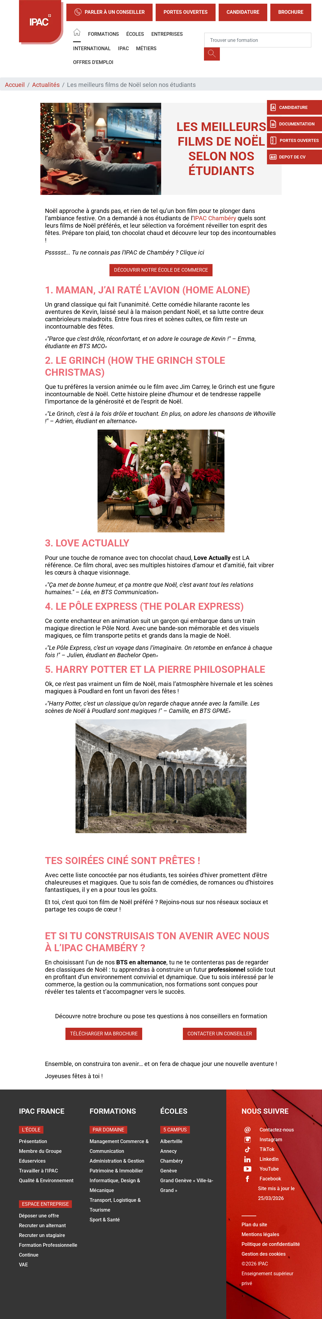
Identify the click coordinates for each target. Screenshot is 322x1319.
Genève (168, 1171)
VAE (23, 1265)
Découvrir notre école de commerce (161, 270)
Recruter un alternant (42, 1225)
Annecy (168, 1151)
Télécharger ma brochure (104, 1034)
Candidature (243, 12)
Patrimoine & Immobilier (116, 1171)
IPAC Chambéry (215, 218)
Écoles (135, 34)
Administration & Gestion (117, 1161)
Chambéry (171, 1161)
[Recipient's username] (257, 40)
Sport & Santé (105, 1220)
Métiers (146, 48)
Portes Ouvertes (186, 12)
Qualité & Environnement (46, 1180)
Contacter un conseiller (219, 1034)
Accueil (15, 84)
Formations (103, 34)
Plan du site (254, 1225)
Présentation (33, 1141)
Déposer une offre (39, 1216)
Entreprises (167, 34)
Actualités (46, 84)
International (92, 48)
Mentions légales (260, 1234)
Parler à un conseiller (109, 12)
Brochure (290, 12)
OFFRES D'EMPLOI (93, 62)
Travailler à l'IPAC (38, 1171)
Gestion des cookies (264, 1254)
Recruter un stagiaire (42, 1235)
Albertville (171, 1141)
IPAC (123, 48)
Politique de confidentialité (271, 1244)
